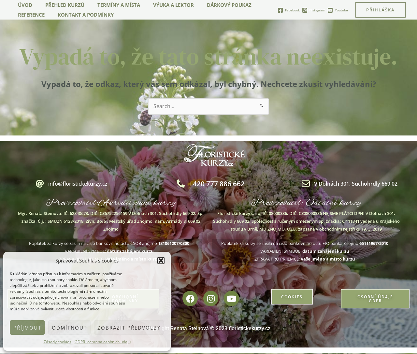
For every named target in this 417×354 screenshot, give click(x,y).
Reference (29, 14)
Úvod (23, 5)
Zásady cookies (57, 342)
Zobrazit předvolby (129, 327)
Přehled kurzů (59, 5)
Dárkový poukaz (214, 5)
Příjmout (27, 327)
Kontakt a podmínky (81, 14)
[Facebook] (289, 10)
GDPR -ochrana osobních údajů (103, 342)
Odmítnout (69, 327)
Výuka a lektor (162, 5)
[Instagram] (313, 10)
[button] (161, 260)
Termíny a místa (110, 5)
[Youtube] (337, 10)
